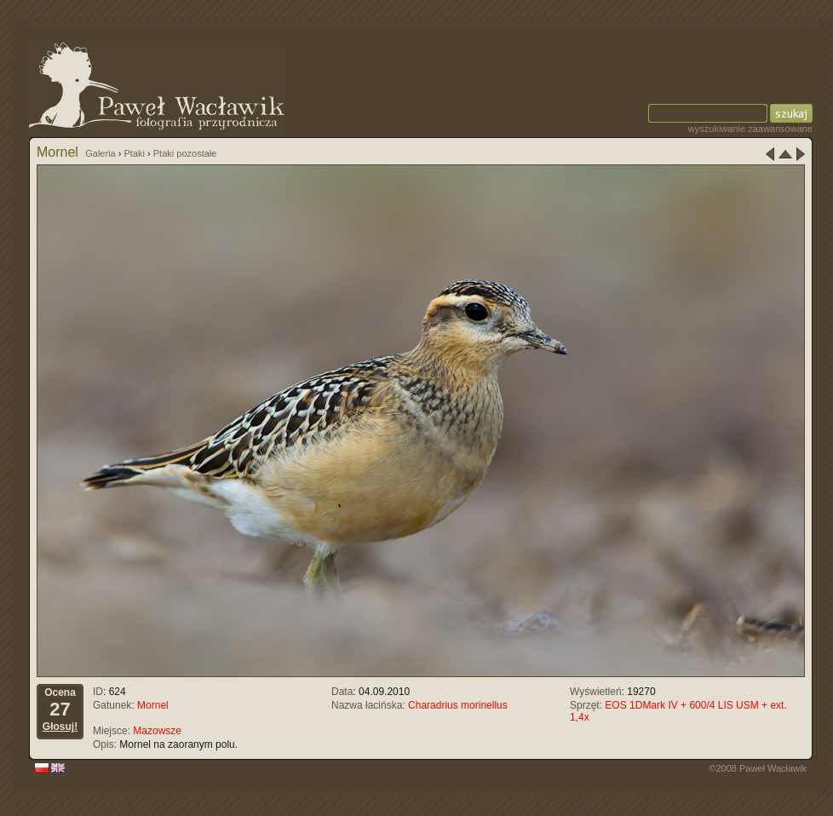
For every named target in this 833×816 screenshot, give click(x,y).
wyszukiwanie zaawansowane (750, 129)
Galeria (100, 153)
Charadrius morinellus (458, 705)
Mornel (153, 705)
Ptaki (134, 153)
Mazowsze (157, 731)
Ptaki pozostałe (185, 153)
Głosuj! (60, 727)
